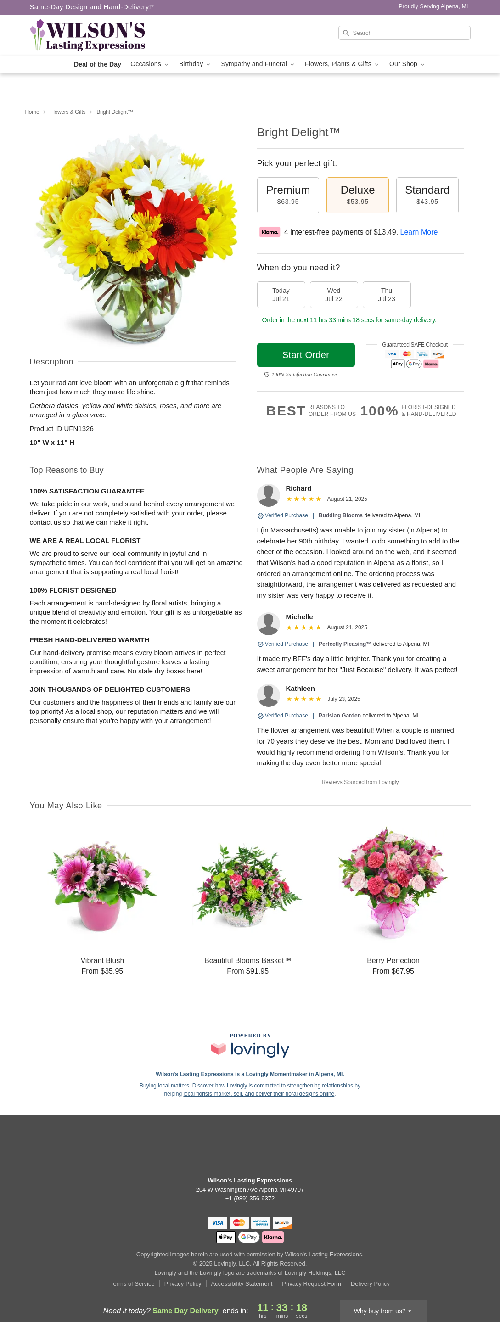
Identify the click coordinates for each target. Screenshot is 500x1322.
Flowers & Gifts (67, 112)
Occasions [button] (150, 64)
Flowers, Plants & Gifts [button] (342, 64)
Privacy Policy (183, 1283)
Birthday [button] (195, 64)
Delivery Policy (370, 1283)
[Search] (404, 33)
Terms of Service (132, 1283)
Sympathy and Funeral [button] (258, 64)
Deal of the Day (97, 64)
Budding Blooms (341, 515)
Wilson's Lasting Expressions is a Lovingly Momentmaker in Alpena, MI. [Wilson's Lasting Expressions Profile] (250, 1074)
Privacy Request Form (311, 1283)
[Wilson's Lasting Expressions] (96, 35)
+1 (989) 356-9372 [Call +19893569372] (250, 1198)
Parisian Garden (340, 715)
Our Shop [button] (407, 64)
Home (32, 112)
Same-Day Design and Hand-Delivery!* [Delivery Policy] (92, 7)
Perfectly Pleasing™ (345, 644)
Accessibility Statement (242, 1283)
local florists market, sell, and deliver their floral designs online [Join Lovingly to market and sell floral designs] (258, 1094)
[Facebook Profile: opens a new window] (250, 1150)
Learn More (419, 232)
